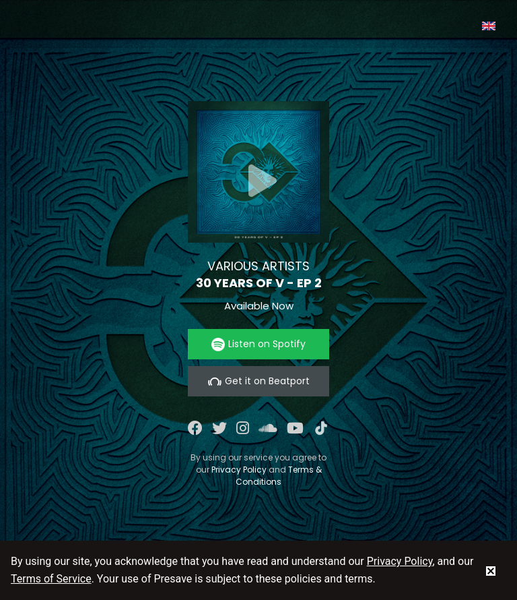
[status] (490, 570)
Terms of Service (51, 578)
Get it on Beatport (259, 381)
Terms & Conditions (279, 475)
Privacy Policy (239, 469)
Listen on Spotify (258, 344)
